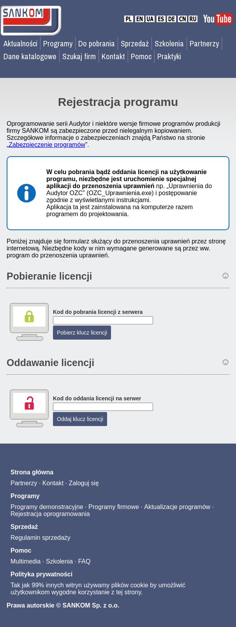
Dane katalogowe (30, 56)
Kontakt (113, 56)
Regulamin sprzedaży (40, 537)
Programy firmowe (113, 507)
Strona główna (32, 472)
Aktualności (20, 43)
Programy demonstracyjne (47, 507)
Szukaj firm (79, 56)
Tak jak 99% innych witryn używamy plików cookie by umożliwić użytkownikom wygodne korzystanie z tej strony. (98, 588)
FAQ (84, 561)
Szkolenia (169, 43)
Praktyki (169, 56)
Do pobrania (96, 43)
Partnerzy (204, 43)
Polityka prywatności (41, 574)
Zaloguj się (84, 483)
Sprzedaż (135, 43)
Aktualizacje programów (177, 507)
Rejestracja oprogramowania (50, 514)
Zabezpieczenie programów (47, 144)
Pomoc (141, 56)
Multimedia (26, 561)
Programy (57, 43)
